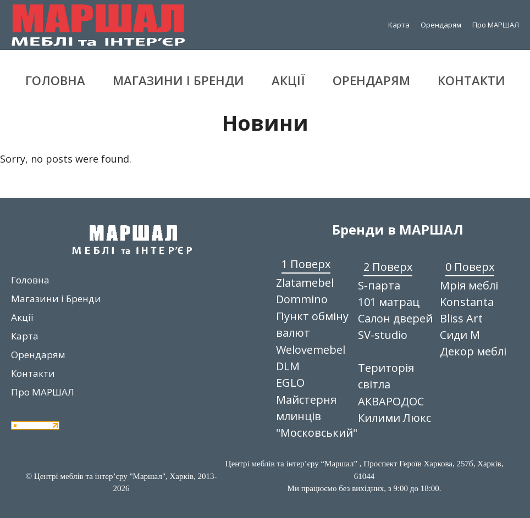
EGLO (290, 382)
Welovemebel (310, 349)
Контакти (471, 80)
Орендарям (441, 25)
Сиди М (460, 334)
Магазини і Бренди (178, 80)
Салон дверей (395, 318)
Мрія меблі (469, 285)
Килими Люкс (394, 417)
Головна (55, 80)
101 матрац (388, 301)
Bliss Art (461, 318)
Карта (399, 25)
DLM (288, 366)
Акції (288, 80)
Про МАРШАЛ (495, 25)
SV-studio (382, 334)
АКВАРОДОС (391, 401)
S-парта (379, 285)
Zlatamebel (305, 282)
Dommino (302, 299)
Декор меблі (473, 351)
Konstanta (467, 301)
